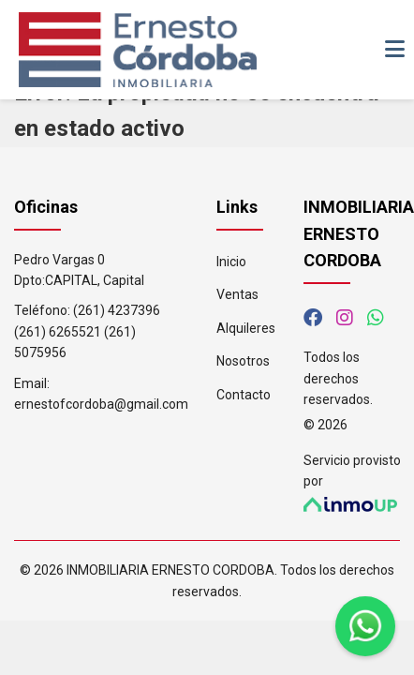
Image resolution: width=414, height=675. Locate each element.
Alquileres (245, 328)
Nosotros (243, 360)
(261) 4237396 (116, 310)
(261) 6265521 (57, 331)
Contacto (243, 394)
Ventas (237, 294)
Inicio (231, 261)
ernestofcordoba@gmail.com (101, 404)
